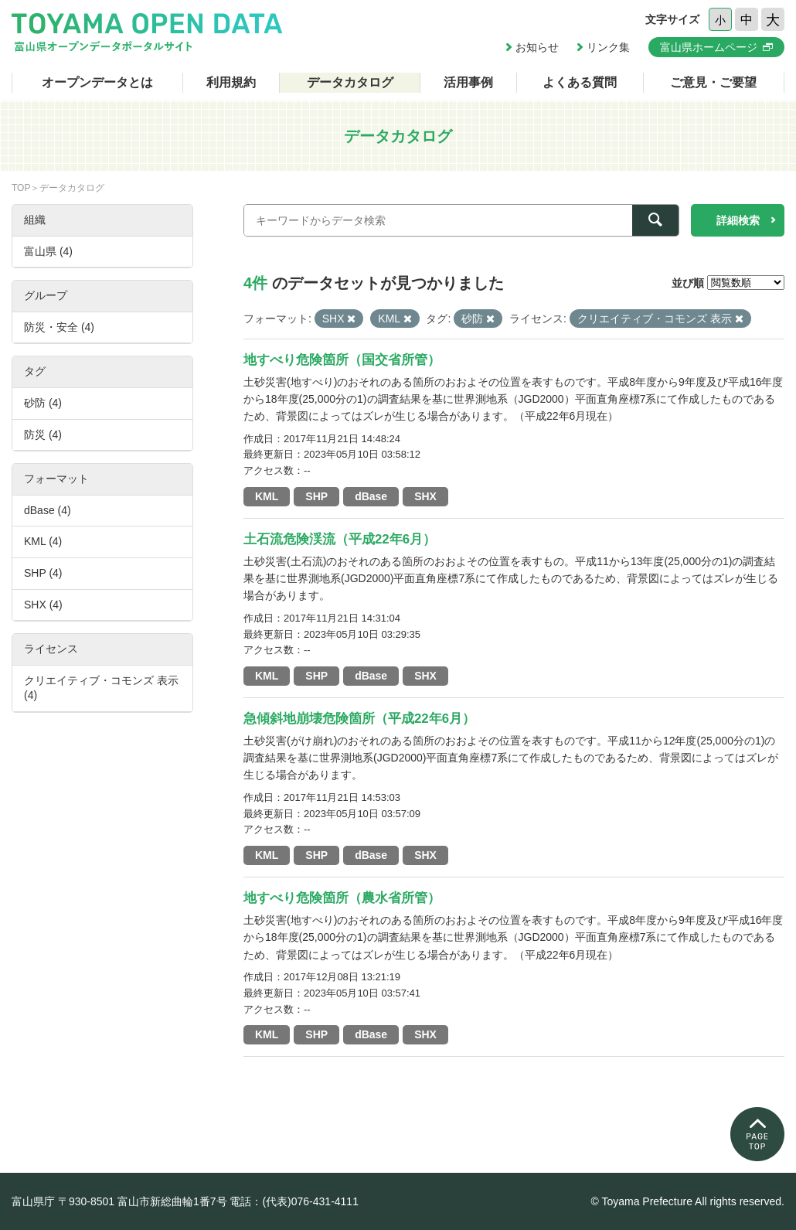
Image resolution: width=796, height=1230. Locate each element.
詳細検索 (738, 220)
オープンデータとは (97, 82)
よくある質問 (580, 82)
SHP (316, 496)
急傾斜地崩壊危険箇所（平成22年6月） (359, 718)
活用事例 (468, 82)
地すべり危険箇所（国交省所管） (342, 360)
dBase (371, 496)
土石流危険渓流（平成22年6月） (339, 539)
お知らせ (537, 47)
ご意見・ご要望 (713, 82)
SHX (425, 496)
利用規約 (231, 82)
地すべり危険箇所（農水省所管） (342, 898)
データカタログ (350, 82)
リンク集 (608, 47)
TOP (21, 188)
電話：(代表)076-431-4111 (294, 1201)
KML (266, 496)
